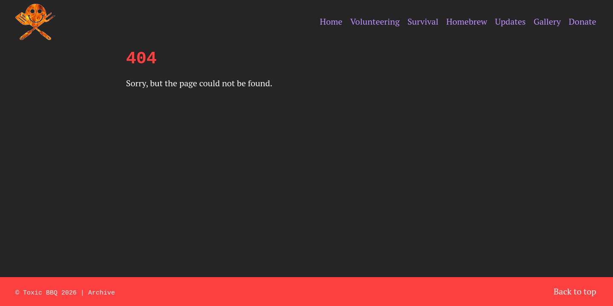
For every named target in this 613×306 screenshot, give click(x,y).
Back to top (575, 291)
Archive (101, 292)
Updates (510, 21)
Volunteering (375, 21)
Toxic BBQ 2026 (50, 292)
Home (331, 21)
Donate (582, 21)
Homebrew (466, 21)
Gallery (547, 21)
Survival (422, 21)
